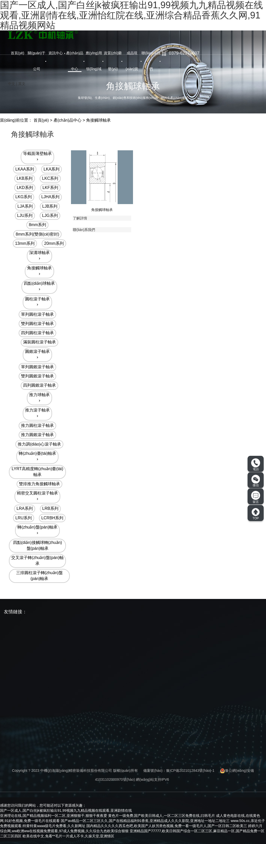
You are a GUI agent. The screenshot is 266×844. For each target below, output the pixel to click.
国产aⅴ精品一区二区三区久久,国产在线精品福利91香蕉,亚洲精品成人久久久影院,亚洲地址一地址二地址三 (145, 821)
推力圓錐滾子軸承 (37, 434)
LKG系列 (23, 197)
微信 (255, 481)
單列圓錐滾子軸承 (37, 367)
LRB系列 (50, 508)
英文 (21, 84)
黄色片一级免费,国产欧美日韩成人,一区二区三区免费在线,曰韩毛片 (161, 816)
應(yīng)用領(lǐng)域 (94, 61)
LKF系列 (50, 187)
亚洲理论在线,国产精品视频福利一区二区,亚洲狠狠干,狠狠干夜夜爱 (53, 816)
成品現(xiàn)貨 (132, 61)
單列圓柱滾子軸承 (37, 314)
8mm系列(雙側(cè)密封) (37, 234)
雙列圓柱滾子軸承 (37, 323)
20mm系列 (54, 243)
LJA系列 (25, 206)
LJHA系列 (50, 197)
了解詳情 (80, 218)
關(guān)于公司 (36, 61)
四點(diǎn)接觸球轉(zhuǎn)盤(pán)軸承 (37, 545)
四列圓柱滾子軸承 (37, 333)
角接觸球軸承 (98, 120)
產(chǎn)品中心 (75, 61)
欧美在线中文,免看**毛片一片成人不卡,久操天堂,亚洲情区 (69, 836)
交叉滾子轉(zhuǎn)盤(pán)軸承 (37, 560)
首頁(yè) (17, 53)
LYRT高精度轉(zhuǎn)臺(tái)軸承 (37, 472)
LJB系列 (50, 206)
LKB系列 (25, 178)
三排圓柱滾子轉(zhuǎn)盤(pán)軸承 (39, 576)
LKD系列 (25, 187)
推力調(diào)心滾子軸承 (39, 444)
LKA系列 (51, 169)
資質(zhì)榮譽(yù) (113, 61)
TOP (255, 514)
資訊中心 (55, 53)
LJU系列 (25, 215)
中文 (11, 84)
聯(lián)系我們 (150, 61)
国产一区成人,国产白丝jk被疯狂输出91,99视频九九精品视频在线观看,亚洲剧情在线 (66, 810)
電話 (255, 464)
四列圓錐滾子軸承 (39, 385)
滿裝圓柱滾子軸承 (39, 342)
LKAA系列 (24, 169)
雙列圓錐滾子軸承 (37, 376)
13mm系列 (25, 243)
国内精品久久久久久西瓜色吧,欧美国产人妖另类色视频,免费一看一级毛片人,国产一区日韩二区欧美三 (166, 826)
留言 (255, 497)
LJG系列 (50, 215)
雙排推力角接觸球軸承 (39, 484)
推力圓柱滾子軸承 (37, 425)
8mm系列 (37, 225)
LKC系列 (50, 178)
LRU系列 (23, 518)
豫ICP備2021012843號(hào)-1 (190, 770)
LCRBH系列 (52, 518)
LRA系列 (25, 508)
